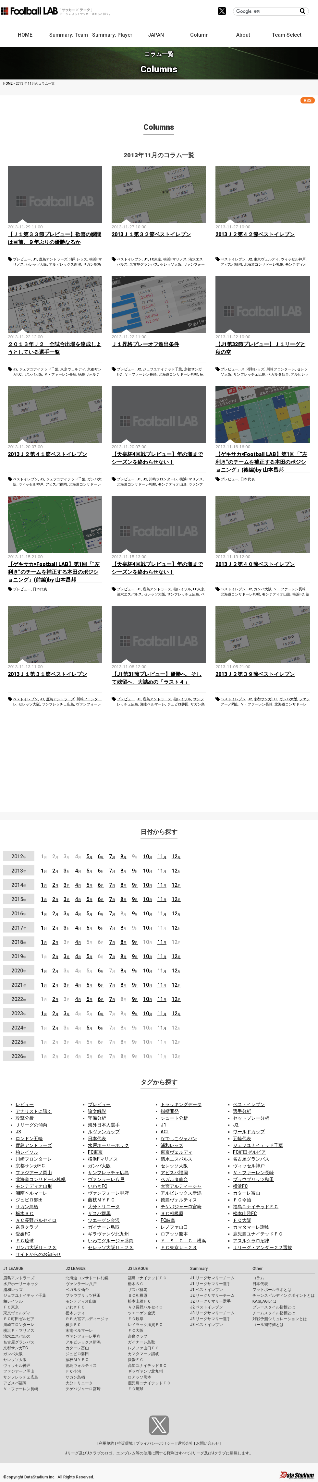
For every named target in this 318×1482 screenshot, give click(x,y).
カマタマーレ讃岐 (251, 1227)
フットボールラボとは (271, 1289)
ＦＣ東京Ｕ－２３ (179, 1247)
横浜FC (298, 594)
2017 (18, 928)
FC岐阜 (168, 1220)
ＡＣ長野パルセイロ (36, 1220)
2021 (18, 985)
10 (147, 856)
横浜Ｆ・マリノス (18, 1330)
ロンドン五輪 (29, 1138)
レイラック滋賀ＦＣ (145, 1324)
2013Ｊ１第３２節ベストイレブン (151, 234)
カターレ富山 (246, 1193)
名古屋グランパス (143, 264)
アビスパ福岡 (231, 264)
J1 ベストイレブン (206, 1289)
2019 (18, 956)
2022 (18, 999)
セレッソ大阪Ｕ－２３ (110, 1247)
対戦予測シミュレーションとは (279, 1319)
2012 (18, 856)
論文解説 (97, 1111)
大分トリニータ (104, 1206)
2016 (18, 913)
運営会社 (185, 1443)
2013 (18, 871)
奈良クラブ (27, 1227)
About (243, 35)
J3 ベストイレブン (206, 1324)
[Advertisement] (159, 761)
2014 (18, 885)
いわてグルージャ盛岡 (110, 1240)
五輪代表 (242, 1138)
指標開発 (170, 1111)
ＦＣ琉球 (25, 1240)
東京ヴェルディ (266, 259)
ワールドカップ (249, 1131)
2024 (18, 1028)
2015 (18, 899)
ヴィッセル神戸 (293, 259)
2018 (18, 942)
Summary (199, 1268)
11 (161, 856)
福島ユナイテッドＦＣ (255, 1206)
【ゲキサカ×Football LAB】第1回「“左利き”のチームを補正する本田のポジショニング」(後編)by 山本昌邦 (261, 462)
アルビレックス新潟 (65, 264)
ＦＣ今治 (242, 1199)
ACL (165, 1131)
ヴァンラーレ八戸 (106, 1179)
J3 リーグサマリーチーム (212, 1313)
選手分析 (242, 1111)
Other (257, 1268)
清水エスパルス (129, 594)
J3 (18, 1131)
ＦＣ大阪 (242, 1220)
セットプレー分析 (251, 1118)
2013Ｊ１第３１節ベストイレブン (47, 674)
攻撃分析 (25, 1118)
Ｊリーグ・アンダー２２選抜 (262, 1247)
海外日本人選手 (104, 1124)
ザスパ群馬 (99, 1213)
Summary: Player (112, 35)
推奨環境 (125, 1443)
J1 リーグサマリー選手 (210, 1284)
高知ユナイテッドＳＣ (147, 1365)
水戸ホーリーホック (108, 1145)
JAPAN (156, 35)
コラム (258, 1278)
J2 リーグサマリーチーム (212, 1295)
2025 (18, 1042)
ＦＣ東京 (11, 1307)
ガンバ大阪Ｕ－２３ (36, 1247)
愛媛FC (23, 1233)
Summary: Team (68, 35)
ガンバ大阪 (33, 374)
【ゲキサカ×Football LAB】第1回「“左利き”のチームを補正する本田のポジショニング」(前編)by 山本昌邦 (54, 572)
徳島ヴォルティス (179, 1199)
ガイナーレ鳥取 (104, 1227)
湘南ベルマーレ (152, 704)
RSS (308, 100)
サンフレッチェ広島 (249, 374)
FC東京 (155, 259)
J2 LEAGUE (76, 1268)
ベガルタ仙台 (278, 374)
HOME (25, 35)
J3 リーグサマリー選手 (210, 1319)
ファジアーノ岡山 (34, 1172)
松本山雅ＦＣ (139, 1301)
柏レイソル (182, 589)
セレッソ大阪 (36, 264)
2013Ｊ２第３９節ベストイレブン (255, 674)
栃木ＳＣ (25, 1213)
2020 (18, 971)
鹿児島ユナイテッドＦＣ (258, 1233)
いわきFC (97, 1186)
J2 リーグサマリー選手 (210, 1301)
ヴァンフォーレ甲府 (108, 1193)
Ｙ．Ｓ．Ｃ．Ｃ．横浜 (183, 1240)
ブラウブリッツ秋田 (253, 1179)
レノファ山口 (174, 1227)
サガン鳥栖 (92, 264)
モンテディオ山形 (172, 484)
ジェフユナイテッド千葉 (38, 369)
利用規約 (106, 1443)
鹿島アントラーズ (53, 259)
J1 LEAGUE (13, 1268)
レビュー (25, 1104)
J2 (250, 259)
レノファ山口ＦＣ (143, 1348)
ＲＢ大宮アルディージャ (87, 1319)
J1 (35, 259)
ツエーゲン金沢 (104, 1220)
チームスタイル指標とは (273, 1313)
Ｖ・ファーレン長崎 (60, 374)
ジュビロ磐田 (178, 704)
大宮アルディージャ (181, 1186)
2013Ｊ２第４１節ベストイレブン (47, 454)
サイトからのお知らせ (38, 1254)
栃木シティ (75, 1313)
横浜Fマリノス (175, 259)
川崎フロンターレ (280, 369)
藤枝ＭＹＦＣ (101, 1199)
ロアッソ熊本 (174, 1233)
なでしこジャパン (179, 1138)
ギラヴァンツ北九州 (108, 1233)
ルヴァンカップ (104, 1131)
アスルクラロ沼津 (251, 1240)
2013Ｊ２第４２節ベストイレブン (255, 234)
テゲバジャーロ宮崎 (181, 1206)
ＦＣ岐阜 (135, 1319)
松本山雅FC (245, 1213)
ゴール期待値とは (268, 1324)
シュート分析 (174, 1118)
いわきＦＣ (75, 1307)
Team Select (286, 35)
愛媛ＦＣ (135, 1359)
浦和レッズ (78, 259)
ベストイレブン (129, 259)
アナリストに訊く (34, 1111)
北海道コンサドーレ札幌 (263, 264)
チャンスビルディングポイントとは (283, 1295)
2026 (18, 1056)
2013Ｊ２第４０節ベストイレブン (255, 564)
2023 (18, 1013)
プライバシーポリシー (155, 1443)
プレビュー (22, 259)
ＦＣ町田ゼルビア (18, 1319)
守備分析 (97, 1118)
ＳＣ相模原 (172, 1213)
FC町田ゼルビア (249, 1152)
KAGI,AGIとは (264, 1301)
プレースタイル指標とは (273, 1307)
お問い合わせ (207, 1443)
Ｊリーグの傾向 (31, 1124)
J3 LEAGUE (138, 1268)
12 (176, 856)
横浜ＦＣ (73, 1324)
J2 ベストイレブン (206, 1307)
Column (199, 35)
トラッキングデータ (181, 1104)
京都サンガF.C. (265, 699)
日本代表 (247, 479)
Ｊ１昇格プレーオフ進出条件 (145, 344)
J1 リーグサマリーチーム (212, 1278)
